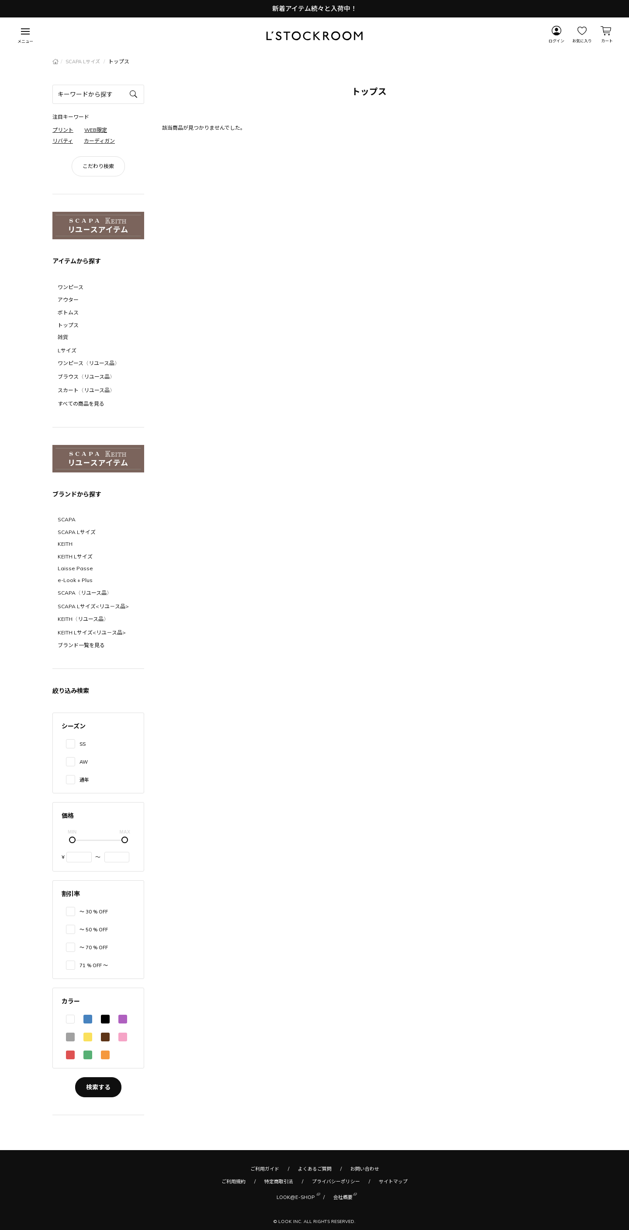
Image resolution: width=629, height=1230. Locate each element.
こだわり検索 (98, 166)
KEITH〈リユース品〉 (83, 619)
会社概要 (343, 1196)
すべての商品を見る (81, 403)
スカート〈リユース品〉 (86, 390)
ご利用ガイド (264, 1169)
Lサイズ (67, 350)
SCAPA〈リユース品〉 (85, 592)
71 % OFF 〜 (93, 965)
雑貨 (63, 337)
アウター (68, 299)
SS (82, 744)
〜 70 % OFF (93, 947)
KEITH (65, 544)
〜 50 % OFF (93, 930)
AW (83, 762)
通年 (84, 780)
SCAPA (67, 519)
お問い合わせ (364, 1169)
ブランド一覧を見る (81, 645)
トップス (68, 325)
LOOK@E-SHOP (295, 1196)
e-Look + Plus (75, 580)
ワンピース (70, 287)
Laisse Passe (75, 568)
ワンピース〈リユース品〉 (89, 363)
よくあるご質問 (315, 1169)
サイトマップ (393, 1181)
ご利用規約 (233, 1181)
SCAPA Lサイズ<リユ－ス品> (93, 606)
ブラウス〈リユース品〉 (86, 376)
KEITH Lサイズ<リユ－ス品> (92, 632)
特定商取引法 (278, 1181)
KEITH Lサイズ (75, 556)
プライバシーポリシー (336, 1181)
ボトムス (68, 312)
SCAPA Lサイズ (83, 62)
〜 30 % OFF (93, 912)
